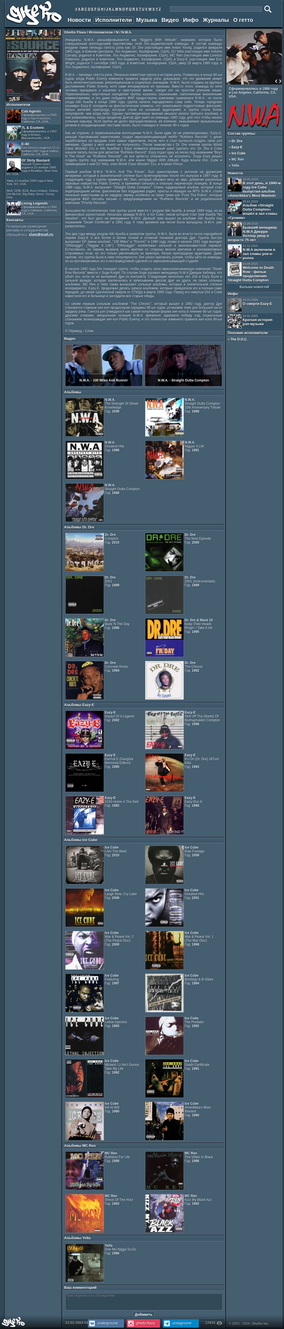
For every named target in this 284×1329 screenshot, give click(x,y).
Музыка (146, 20)
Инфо (191, 20)
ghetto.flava (141, 1323)
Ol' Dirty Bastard (32, 178)
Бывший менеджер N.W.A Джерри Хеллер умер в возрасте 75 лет (252, 232)
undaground (177, 1323)
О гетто (243, 20)
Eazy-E (237, 147)
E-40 (33, 149)
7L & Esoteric (32, 133)
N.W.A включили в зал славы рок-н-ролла (251, 252)
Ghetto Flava (75, 32)
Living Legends (32, 208)
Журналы (216, 20)
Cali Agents (32, 116)
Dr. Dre (237, 141)
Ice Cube (238, 153)
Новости (79, 20)
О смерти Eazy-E (250, 305)
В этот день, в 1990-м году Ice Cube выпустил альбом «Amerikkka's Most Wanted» (254, 188)
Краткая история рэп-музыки (250, 321)
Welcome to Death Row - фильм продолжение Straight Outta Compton (251, 272)
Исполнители (113, 20)
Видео (170, 20)
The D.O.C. (238, 339)
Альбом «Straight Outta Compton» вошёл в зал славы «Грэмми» (252, 210)
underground (103, 1323)
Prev (276, 81)
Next (280, 81)
